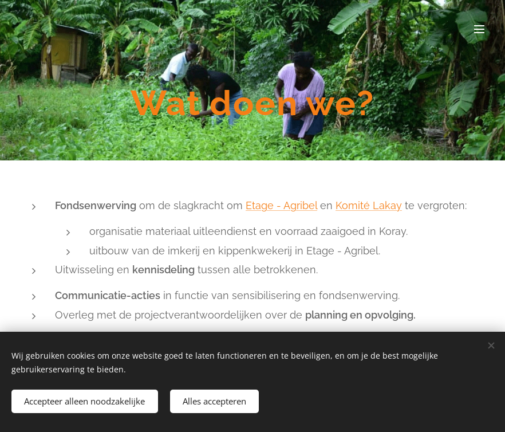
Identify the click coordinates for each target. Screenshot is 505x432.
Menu (479, 29)
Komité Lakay (369, 205)
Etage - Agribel (281, 205)
